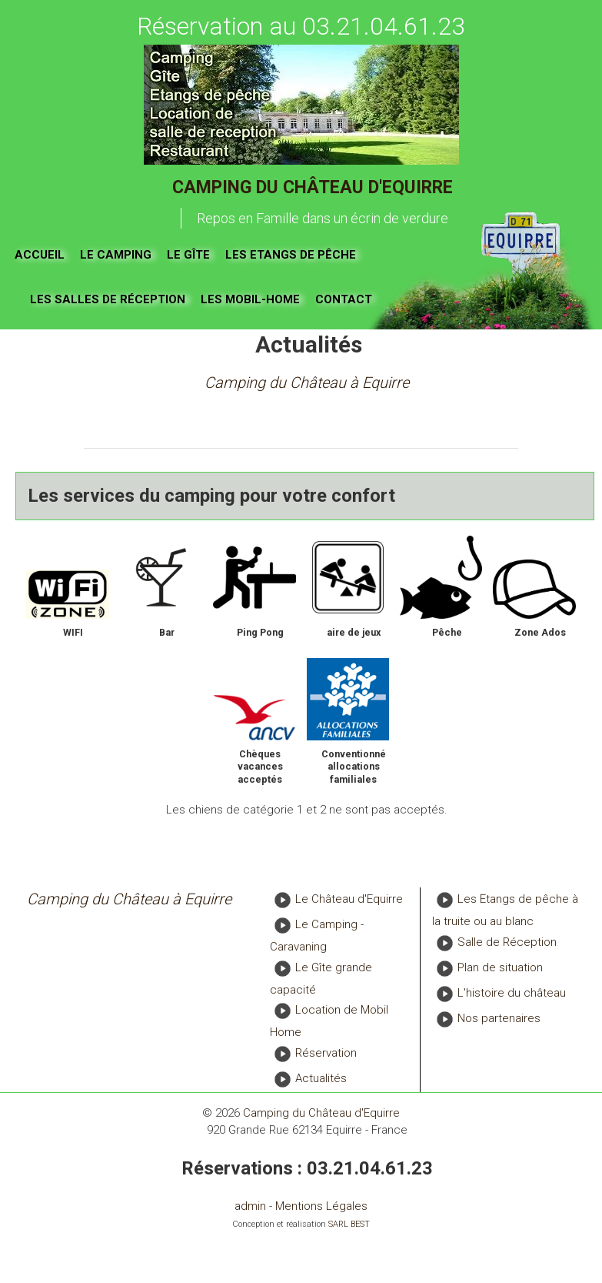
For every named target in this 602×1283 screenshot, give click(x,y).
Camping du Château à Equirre (307, 382)
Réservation (326, 1053)
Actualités (321, 1078)
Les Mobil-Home (250, 299)
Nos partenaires (498, 1018)
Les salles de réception (107, 299)
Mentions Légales (321, 1206)
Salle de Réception (507, 942)
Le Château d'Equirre (349, 900)
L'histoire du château (511, 993)
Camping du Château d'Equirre (312, 187)
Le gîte (188, 255)
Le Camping (115, 255)
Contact (343, 299)
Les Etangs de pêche (290, 255)
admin (250, 1206)
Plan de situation (500, 967)
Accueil (40, 255)
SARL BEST (349, 1224)
